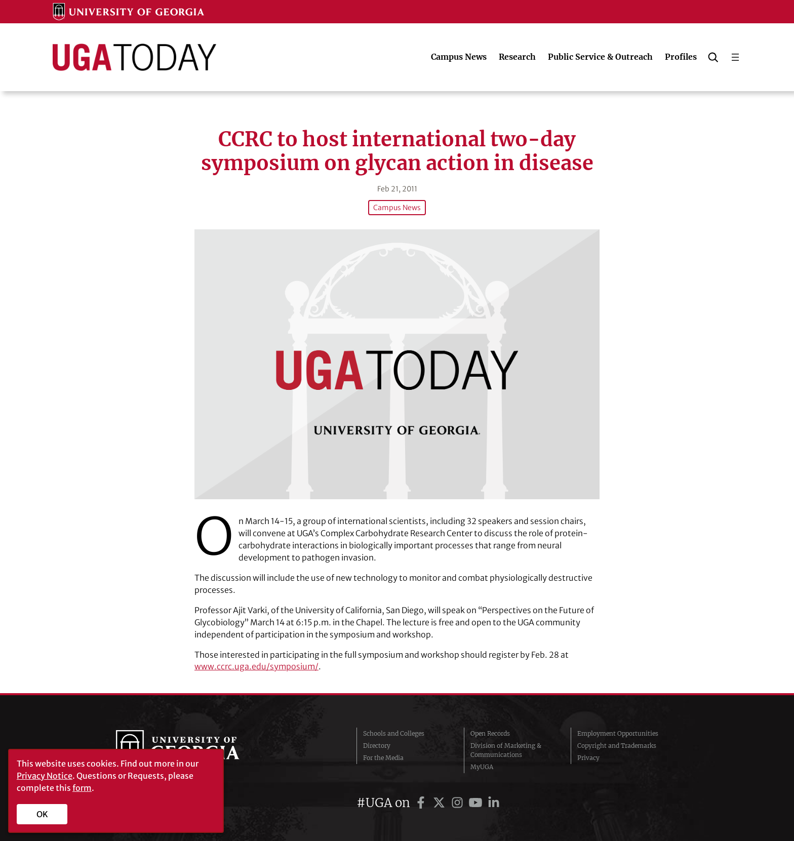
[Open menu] (735, 57)
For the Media (383, 758)
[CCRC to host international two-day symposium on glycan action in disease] (397, 364)
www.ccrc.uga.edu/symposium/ (256, 666)
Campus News (397, 207)
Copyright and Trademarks (616, 745)
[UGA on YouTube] (477, 803)
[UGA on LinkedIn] (493, 803)
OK (42, 814)
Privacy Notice (44, 776)
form (82, 788)
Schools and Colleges (393, 733)
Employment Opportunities (617, 733)
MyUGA (481, 767)
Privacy (588, 758)
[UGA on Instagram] (459, 803)
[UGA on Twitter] (440, 803)
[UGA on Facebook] (422, 803)
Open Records (490, 733)
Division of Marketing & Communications (505, 750)
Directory (376, 745)
